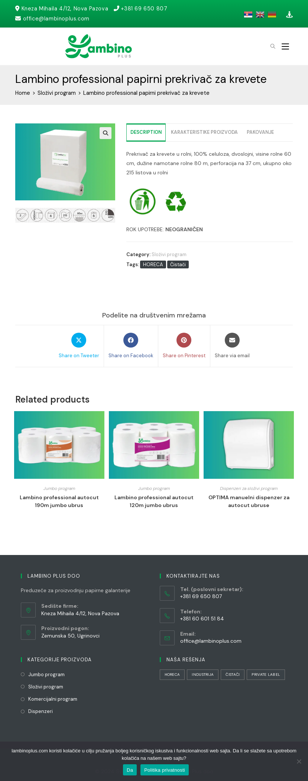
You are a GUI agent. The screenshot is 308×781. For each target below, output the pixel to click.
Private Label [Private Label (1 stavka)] (266, 674)
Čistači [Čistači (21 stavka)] (233, 674)
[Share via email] (232, 346)
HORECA (153, 264)
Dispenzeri (40, 711)
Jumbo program (59, 488)
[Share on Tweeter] (79, 346)
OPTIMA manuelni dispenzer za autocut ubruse (248, 501)
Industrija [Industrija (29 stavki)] (203, 674)
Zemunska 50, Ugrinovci (70, 635)
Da (130, 770)
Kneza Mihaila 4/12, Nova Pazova (66, 8)
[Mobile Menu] (285, 46)
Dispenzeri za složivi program (249, 488)
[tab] (146, 132)
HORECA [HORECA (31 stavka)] (172, 674)
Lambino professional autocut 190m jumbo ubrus (59, 501)
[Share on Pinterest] (184, 346)
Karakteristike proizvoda (204, 132)
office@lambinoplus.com (57, 18)
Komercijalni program (52, 699)
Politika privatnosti (164, 770)
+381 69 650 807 (146, 8)
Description (146, 132)
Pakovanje (260, 132)
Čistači (178, 264)
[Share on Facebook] (130, 346)
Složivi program (57, 93)
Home (22, 93)
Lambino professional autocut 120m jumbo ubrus (154, 501)
